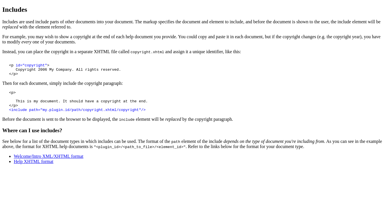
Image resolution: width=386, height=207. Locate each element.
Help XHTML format (33, 169)
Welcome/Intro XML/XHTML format (49, 164)
